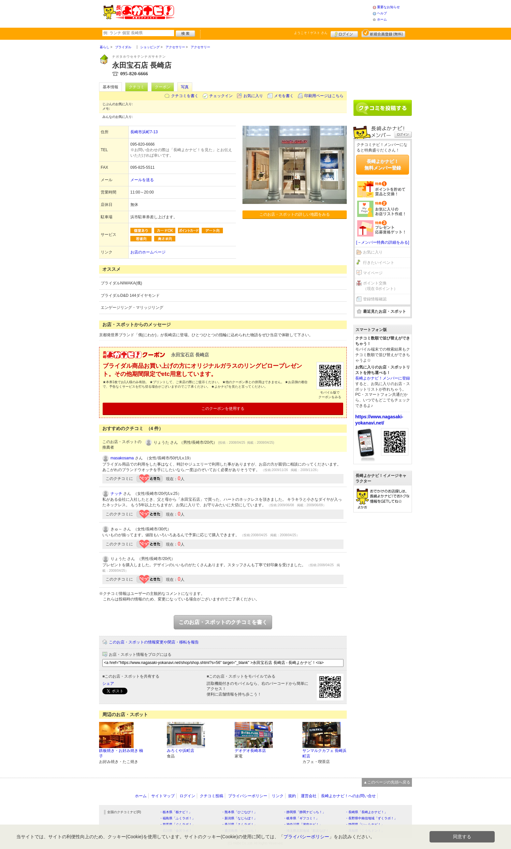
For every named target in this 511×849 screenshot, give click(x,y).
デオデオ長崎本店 (250, 750)
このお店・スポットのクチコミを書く (223, 622)
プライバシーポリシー (247, 796)
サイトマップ (163, 796)
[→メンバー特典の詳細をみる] (382, 242)
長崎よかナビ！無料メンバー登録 (382, 164)
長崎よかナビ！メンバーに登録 (382, 378)
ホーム (382, 19)
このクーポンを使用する (222, 408)
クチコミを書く (184, 96)
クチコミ (136, 87)
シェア (108, 683)
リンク (278, 796)
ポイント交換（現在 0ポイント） (380, 286)
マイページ (373, 273)
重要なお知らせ (388, 7)
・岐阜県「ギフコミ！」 (301, 818)
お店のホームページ (148, 252)
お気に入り (253, 96)
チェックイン (221, 96)
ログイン (344, 33)
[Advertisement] (273, 13)
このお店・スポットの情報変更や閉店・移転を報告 (154, 642)
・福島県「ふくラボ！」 (177, 818)
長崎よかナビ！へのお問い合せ (348, 796)
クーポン (162, 87)
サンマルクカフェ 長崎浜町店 (324, 753)
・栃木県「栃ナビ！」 (175, 812)
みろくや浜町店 (180, 750)
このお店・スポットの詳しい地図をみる (294, 214)
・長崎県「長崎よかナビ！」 (366, 812)
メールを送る (142, 180)
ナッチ (116, 493)
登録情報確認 (375, 299)
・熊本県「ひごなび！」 (239, 812)
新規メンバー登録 (383, 33)
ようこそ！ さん (311, 33)
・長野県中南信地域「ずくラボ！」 (371, 818)
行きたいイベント (378, 262)
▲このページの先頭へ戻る (386, 782)
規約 (292, 796)
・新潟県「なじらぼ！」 (239, 818)
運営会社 (308, 796)
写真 (185, 87)
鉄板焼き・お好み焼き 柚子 (121, 753)
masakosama (122, 458)
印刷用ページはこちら (323, 96)
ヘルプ (382, 13)
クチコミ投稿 (211, 796)
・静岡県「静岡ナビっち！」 (304, 812)
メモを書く (284, 96)
